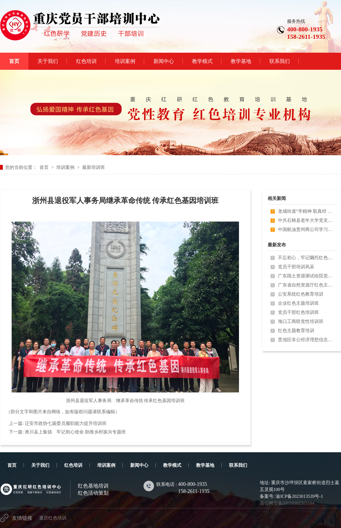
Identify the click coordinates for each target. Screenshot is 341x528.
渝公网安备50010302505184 (287, 503)
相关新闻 (277, 198)
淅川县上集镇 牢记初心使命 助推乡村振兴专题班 (75, 431)
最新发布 (277, 244)
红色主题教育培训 (296, 330)
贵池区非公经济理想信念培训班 (306, 339)
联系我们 (238, 465)
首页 (44, 167)
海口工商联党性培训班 (300, 321)
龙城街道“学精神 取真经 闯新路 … (306, 211)
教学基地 (205, 465)
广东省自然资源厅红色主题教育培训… (306, 285)
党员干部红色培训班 (298, 312)
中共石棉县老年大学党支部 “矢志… (306, 220)
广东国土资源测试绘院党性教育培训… (306, 275)
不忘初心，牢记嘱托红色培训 (306, 257)
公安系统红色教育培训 (300, 294)
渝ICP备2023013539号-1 (299, 496)
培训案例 (65, 167)
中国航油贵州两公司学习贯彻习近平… (306, 229)
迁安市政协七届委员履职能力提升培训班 (66, 423)
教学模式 (172, 465)
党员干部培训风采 (296, 266)
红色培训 (73, 465)
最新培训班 (93, 167)
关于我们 (40, 465)
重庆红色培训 (52, 517)
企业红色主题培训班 (298, 303)
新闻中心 (139, 465)
